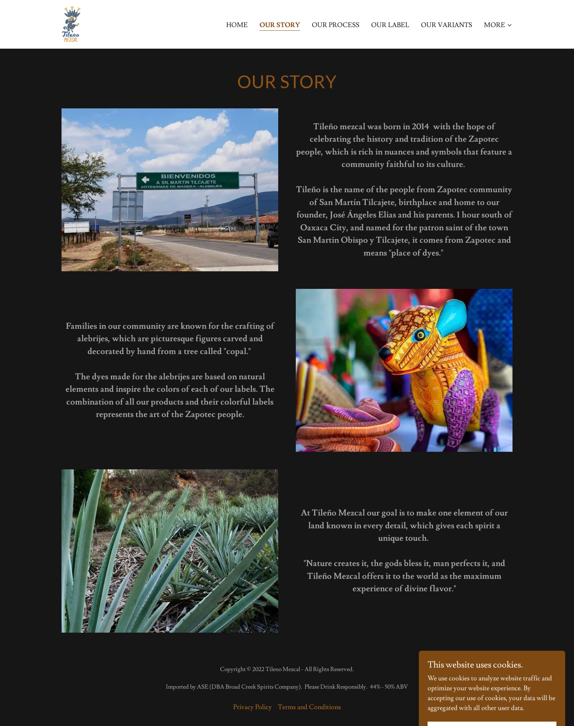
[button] (498, 25)
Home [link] (237, 25)
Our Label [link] (390, 25)
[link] (71, 22)
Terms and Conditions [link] (309, 707)
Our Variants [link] (446, 25)
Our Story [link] (280, 25)
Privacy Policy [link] (252, 707)
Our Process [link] (335, 25)
